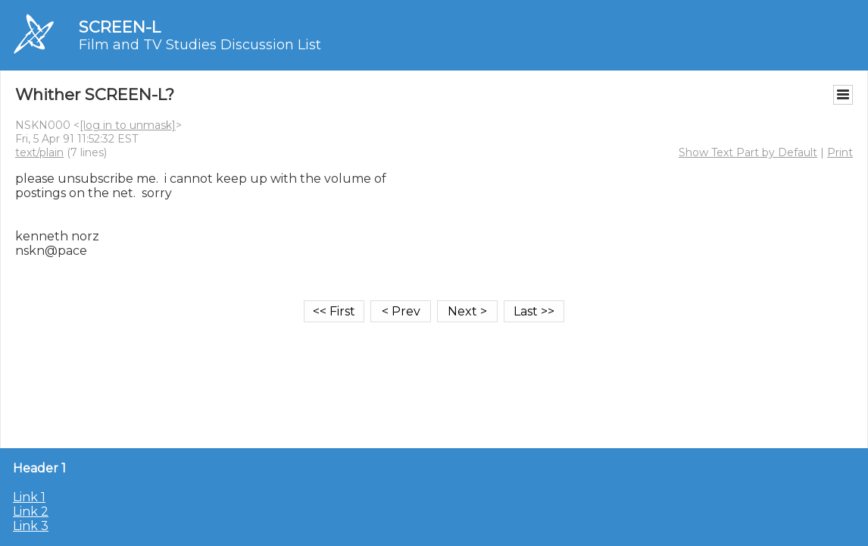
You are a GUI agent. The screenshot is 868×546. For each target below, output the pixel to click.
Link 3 (30, 526)
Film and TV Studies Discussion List (200, 44)
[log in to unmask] (128, 125)
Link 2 (30, 511)
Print (840, 152)
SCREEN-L (120, 26)
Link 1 (29, 497)
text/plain (39, 152)
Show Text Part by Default (748, 152)
